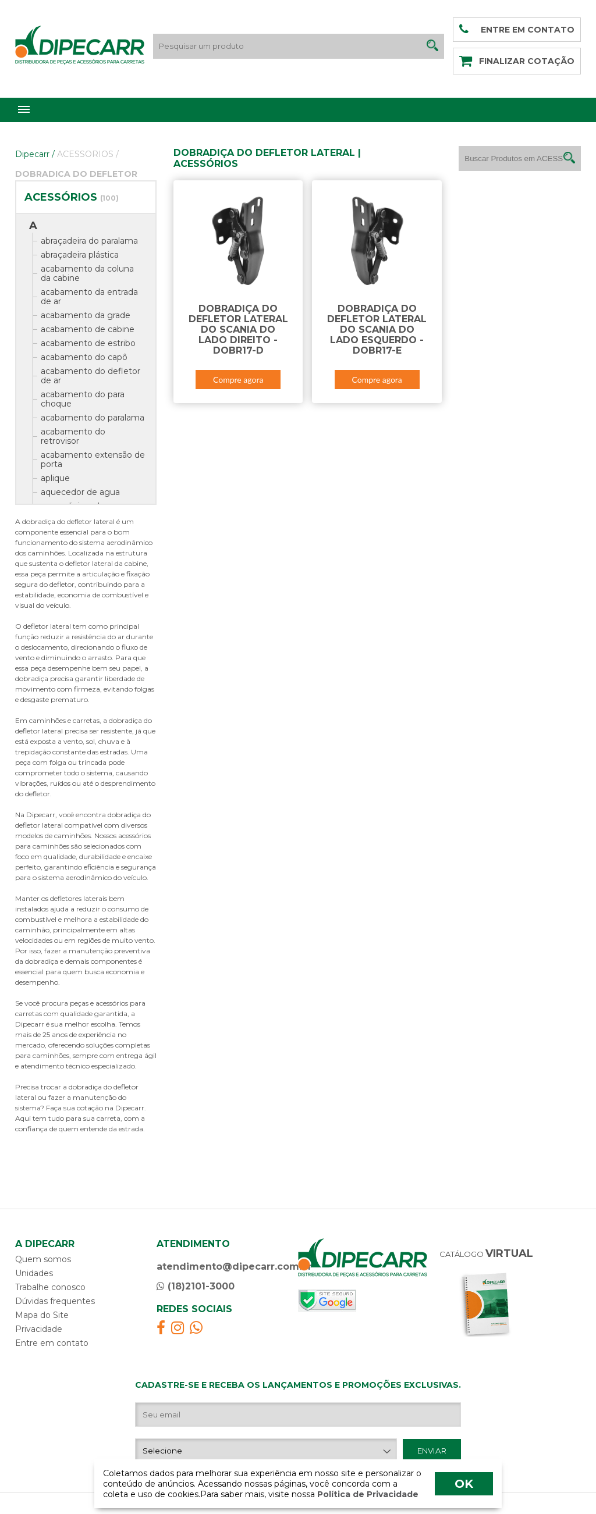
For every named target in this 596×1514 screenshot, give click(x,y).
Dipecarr (35, 154)
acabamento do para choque (83, 399)
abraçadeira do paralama (89, 240)
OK (464, 1484)
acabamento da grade (85, 315)
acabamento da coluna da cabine (87, 273)
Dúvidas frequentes (55, 1301)
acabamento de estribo (88, 343)
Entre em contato (51, 1343)
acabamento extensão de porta (93, 459)
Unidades (34, 1273)
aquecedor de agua (80, 492)
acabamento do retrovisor (73, 436)
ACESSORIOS (88, 154)
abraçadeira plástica (80, 254)
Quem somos (43, 1259)
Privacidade (38, 1329)
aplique (55, 478)
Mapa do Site (42, 1315)
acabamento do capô (84, 357)
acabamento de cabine (87, 329)
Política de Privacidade (366, 1494)
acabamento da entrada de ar (89, 296)
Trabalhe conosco (50, 1287)
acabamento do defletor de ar (90, 375)
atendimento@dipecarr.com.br (234, 1266)
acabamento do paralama (92, 417)
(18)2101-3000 (196, 1286)
